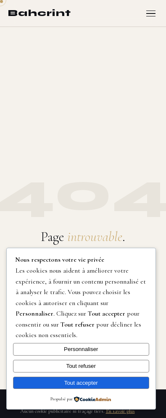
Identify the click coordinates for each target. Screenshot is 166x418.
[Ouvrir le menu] (151, 13)
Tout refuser (81, 366)
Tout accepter (81, 383)
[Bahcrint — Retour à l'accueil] (39, 13)
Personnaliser (81, 349)
